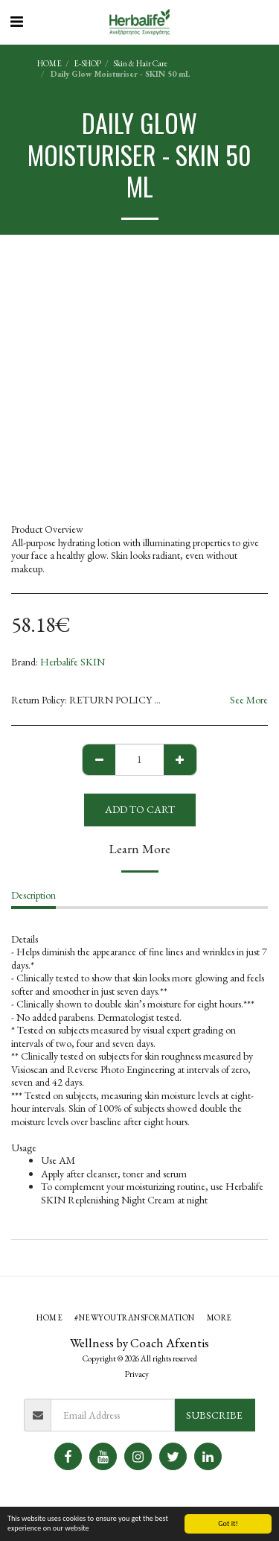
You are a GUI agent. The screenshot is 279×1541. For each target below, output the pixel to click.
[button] (16, 22)
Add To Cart (140, 809)
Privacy (137, 1374)
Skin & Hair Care (140, 63)
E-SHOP (87, 63)
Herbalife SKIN (72, 661)
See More (249, 700)
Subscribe (214, 1415)
